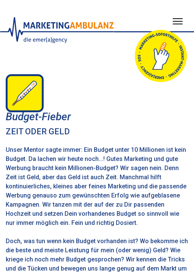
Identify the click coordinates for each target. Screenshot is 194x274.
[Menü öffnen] (177, 21)
